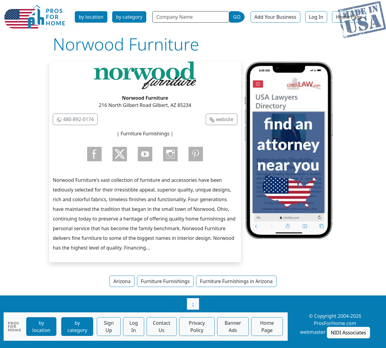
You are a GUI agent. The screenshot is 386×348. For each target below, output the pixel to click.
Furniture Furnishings (165, 281)
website (224, 119)
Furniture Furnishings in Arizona (236, 281)
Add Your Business (275, 17)
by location (91, 17)
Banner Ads (233, 327)
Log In (316, 17)
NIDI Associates (348, 332)
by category (129, 17)
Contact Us (161, 327)
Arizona (122, 281)
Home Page (349, 17)
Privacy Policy (197, 327)
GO (236, 17)
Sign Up (109, 327)
